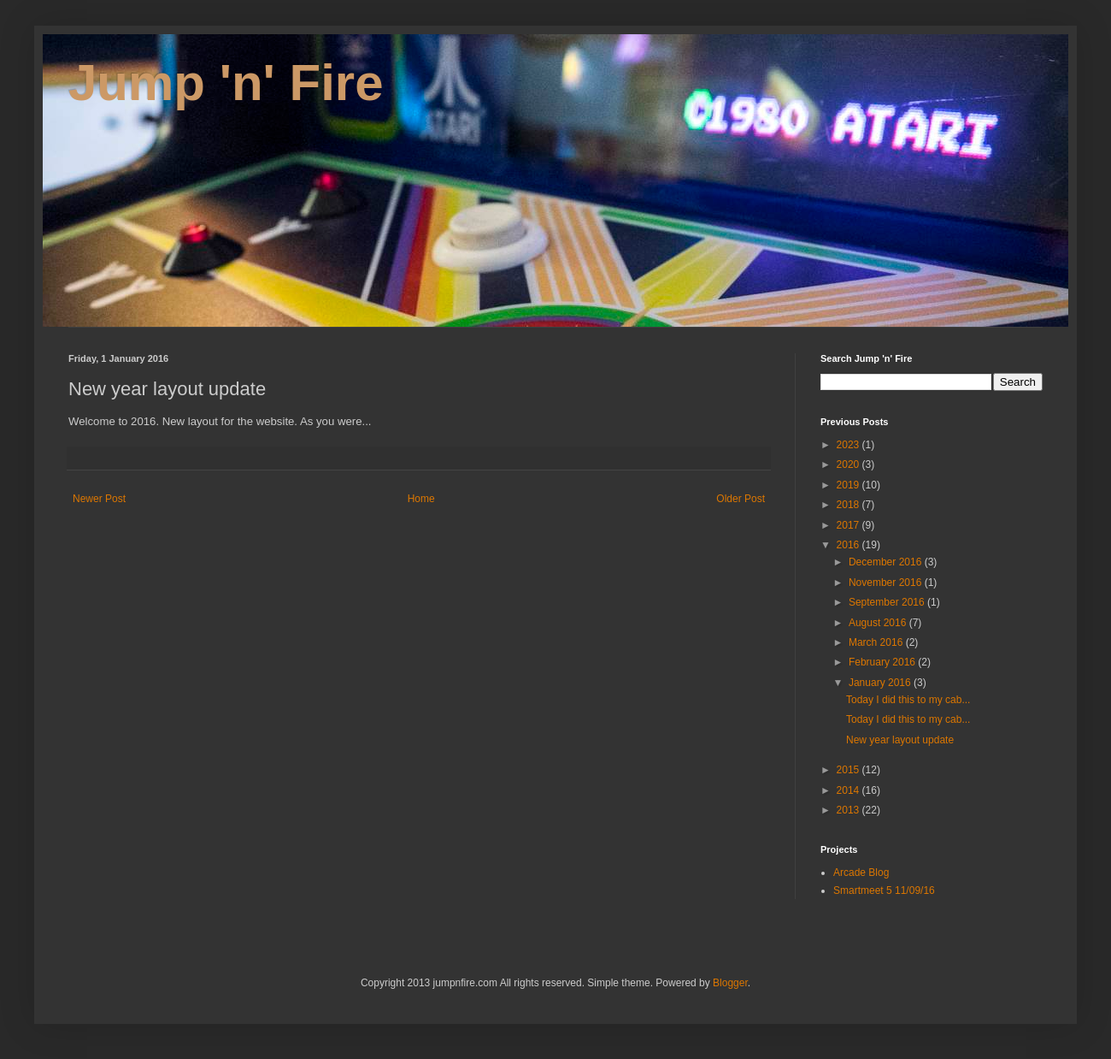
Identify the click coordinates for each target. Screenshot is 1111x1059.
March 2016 (877, 642)
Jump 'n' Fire (226, 82)
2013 (849, 810)
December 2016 (887, 562)
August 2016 (879, 623)
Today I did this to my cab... (908, 700)
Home (421, 499)
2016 (849, 545)
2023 (849, 445)
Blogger (730, 983)
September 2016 (888, 602)
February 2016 (883, 662)
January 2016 (881, 683)
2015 (849, 770)
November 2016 (887, 583)
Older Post (740, 499)
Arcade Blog (861, 873)
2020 (849, 464)
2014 (849, 790)
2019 (849, 485)
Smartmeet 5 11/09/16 (884, 890)
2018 (849, 505)
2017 (849, 525)
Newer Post (99, 499)
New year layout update (900, 740)
